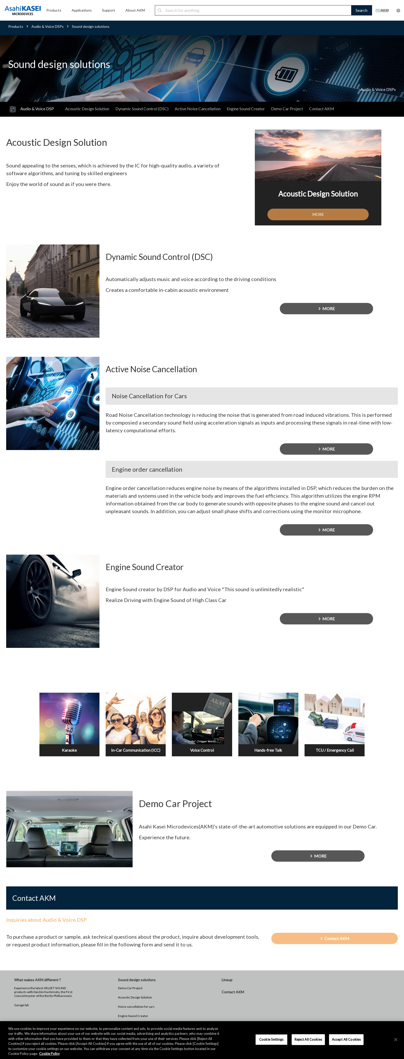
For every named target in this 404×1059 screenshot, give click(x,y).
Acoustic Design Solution (87, 108)
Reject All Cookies (308, 1039)
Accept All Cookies (346, 1039)
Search (361, 10)
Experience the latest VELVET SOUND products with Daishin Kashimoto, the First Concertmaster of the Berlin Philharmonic (43, 1000)
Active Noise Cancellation (198, 108)
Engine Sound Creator (246, 108)
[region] (202, 1040)
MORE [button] (318, 214)
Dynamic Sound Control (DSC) (142, 108)
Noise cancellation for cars (136, 1014)
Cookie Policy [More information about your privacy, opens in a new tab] (49, 1054)
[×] (395, 1039)
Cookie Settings (271, 1039)
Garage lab (21, 1013)
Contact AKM (321, 108)
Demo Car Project (287, 108)
